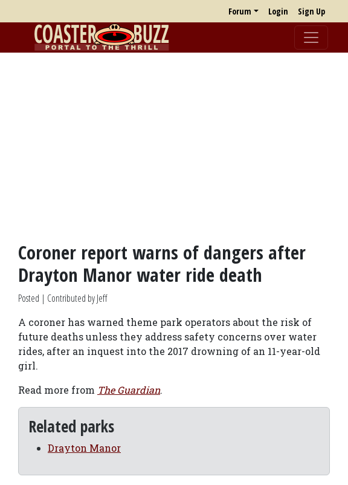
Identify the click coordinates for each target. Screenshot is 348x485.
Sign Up (311, 11)
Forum (239, 11)
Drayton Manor (84, 447)
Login (278, 11)
